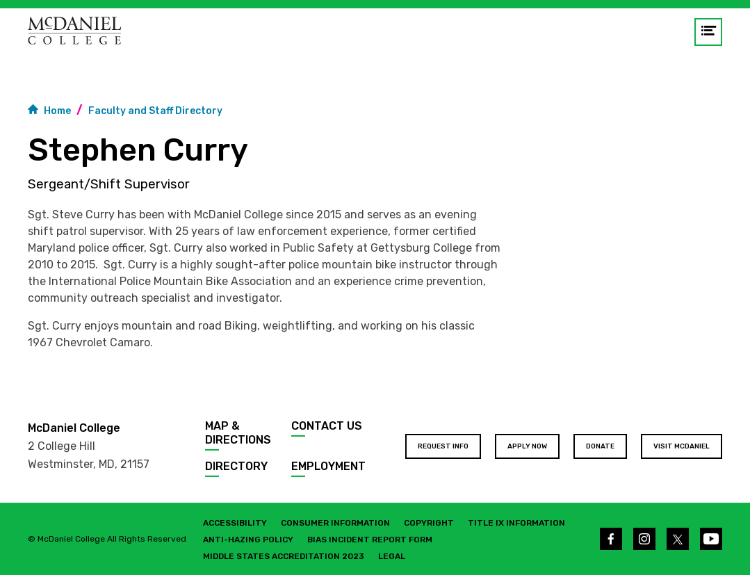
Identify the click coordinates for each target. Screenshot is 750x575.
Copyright (429, 523)
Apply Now (527, 446)
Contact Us (326, 425)
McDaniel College (74, 428)
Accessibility (235, 523)
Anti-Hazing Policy (248, 539)
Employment (328, 466)
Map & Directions (238, 432)
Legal (391, 556)
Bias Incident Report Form (369, 539)
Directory (236, 466)
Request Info (443, 446)
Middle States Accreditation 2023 (283, 556)
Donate (600, 446)
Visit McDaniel (681, 446)
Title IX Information (516, 523)
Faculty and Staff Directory (155, 111)
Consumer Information (335, 523)
